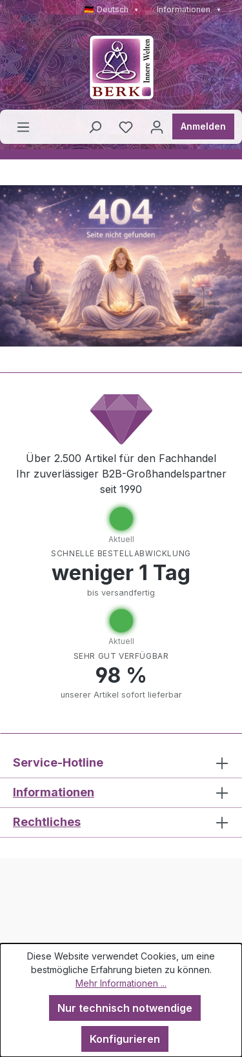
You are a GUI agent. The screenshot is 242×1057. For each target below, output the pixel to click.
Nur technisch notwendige (124, 1008)
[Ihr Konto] (156, 126)
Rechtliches (47, 822)
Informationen (189, 9)
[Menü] (23, 126)
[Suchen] (94, 126)
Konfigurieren (125, 1038)
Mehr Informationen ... (121, 983)
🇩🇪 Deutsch (111, 9)
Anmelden (203, 126)
